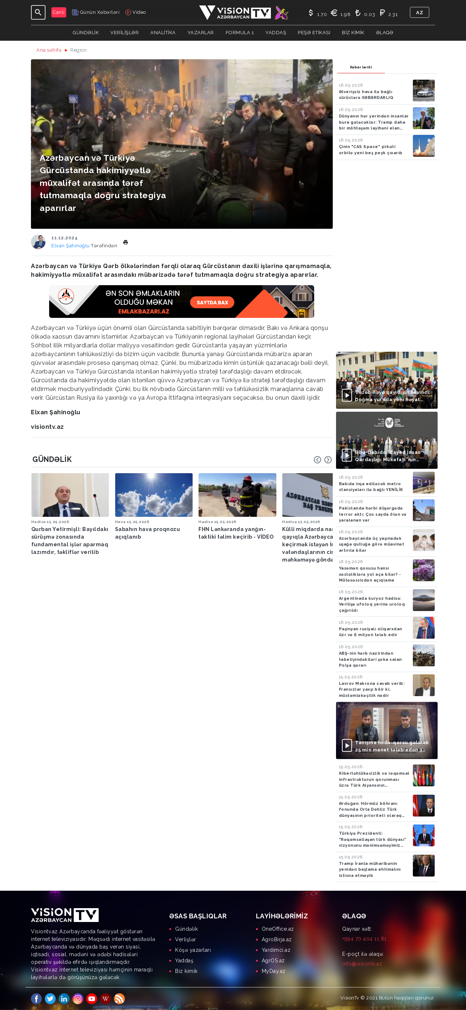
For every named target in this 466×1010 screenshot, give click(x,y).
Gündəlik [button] (86, 32)
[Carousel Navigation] (323, 459)
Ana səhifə (49, 50)
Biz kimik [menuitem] (186, 971)
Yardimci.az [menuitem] (276, 950)
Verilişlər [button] (124, 32)
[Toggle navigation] (38, 12)
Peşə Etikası (314, 32)
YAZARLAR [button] (200, 32)
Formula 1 (240, 32)
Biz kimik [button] (353, 32)
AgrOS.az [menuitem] (273, 960)
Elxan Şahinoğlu (71, 245)
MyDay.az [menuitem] (274, 971)
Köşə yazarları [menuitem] (193, 950)
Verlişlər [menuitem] (185, 939)
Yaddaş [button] (275, 32)
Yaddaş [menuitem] (184, 960)
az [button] (419, 12)
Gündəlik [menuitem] (186, 929)
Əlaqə (385, 32)
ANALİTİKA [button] (163, 32)
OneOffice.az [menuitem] (278, 929)
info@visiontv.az (362, 964)
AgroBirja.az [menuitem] (277, 939)
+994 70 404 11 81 (364, 939)
